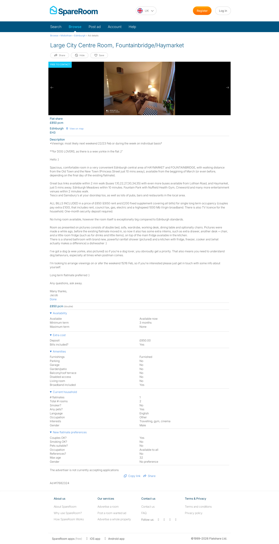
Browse (75, 27)
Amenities (59, 351)
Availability (60, 313)
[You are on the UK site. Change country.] (146, 10)
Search (56, 27)
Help (132, 27)
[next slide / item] (227, 87)
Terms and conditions (198, 506)
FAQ (144, 513)
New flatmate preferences (70, 432)
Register (202, 10)
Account (115, 27)
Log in (223, 10)
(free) (67, 538)
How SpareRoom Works (69, 519)
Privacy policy (193, 513)
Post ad (95, 27)
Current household (65, 392)
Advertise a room (108, 506)
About (65, 506)
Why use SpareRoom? (68, 513)
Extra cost (59, 335)
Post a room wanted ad (112, 513)
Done (53, 299)
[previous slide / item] (52, 87)
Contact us (148, 506)
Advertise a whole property (114, 519)
